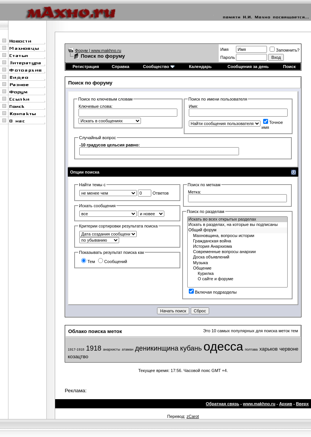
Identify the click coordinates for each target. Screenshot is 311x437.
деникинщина (156, 348)
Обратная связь (222, 403)
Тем (88, 261)
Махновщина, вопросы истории (237, 236)
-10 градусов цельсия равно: (109, 145)
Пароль (227, 57)
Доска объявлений (237, 257)
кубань (191, 348)
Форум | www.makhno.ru (98, 50)
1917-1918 (76, 349)
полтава (251, 349)
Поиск (289, 66)
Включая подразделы (213, 292)
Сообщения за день (248, 66)
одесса (223, 346)
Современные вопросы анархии (237, 252)
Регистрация (86, 66)
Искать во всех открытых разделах (237, 219)
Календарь (200, 66)
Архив (285, 403)
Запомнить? (285, 50)
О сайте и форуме (237, 279)
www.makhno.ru (259, 403)
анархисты (111, 349)
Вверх (302, 403)
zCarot (193, 416)
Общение (237, 268)
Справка (120, 66)
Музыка (237, 263)
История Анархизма (237, 246)
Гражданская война (237, 241)
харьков (268, 349)
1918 (93, 348)
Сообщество (158, 66)
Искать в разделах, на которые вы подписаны (237, 224)
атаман (127, 349)
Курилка (237, 273)
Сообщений (112, 261)
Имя (224, 49)
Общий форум (237, 230)
